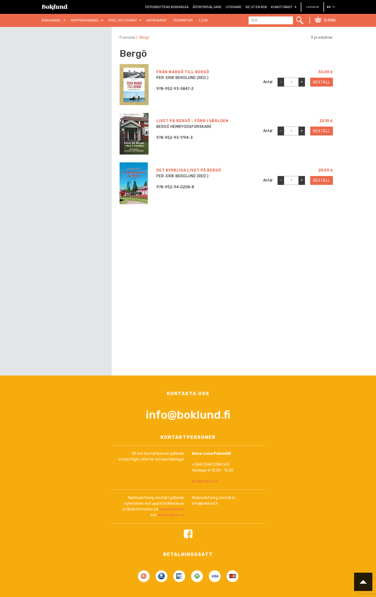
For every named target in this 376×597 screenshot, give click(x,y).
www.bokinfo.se (170, 515)
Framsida (127, 37)
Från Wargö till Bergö (182, 72)
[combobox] (73, 140)
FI (334, 7)
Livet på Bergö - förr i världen (192, 121)
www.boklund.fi (171, 509)
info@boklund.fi (188, 415)
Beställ (321, 82)
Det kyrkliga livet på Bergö (188, 170)
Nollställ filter (76, 51)
